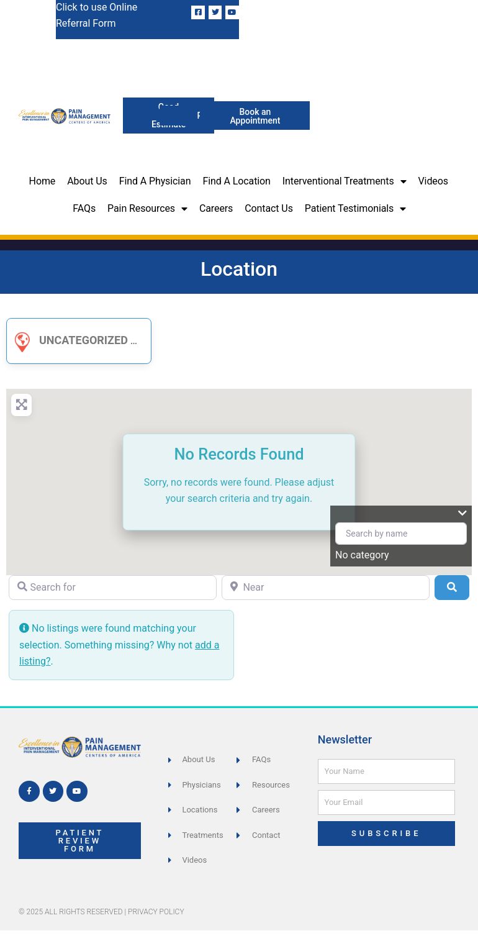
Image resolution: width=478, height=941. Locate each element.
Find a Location (236, 181)
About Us (87, 181)
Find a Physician (155, 181)
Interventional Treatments (344, 181)
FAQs (84, 208)
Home (42, 181)
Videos (433, 181)
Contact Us (269, 208)
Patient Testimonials (355, 209)
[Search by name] (401, 533)
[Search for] (113, 587)
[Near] (326, 587)
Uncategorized (68, 340)
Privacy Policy (156, 911)
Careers (216, 208)
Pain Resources (147, 209)
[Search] (452, 587)
